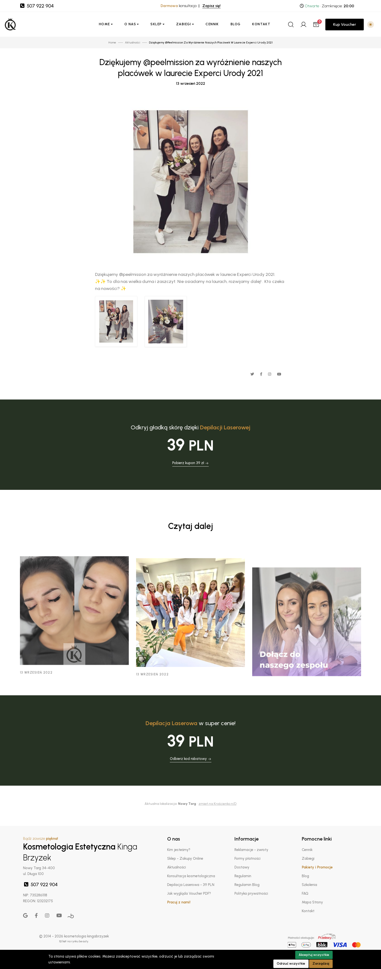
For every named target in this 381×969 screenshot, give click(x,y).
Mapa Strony (312, 902)
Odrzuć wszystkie (291, 963)
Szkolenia (309, 885)
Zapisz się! (211, 6)
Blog (236, 24)
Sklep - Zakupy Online (185, 858)
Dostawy (241, 867)
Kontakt (261, 24)
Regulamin (242, 876)
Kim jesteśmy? (178, 850)
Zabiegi (183, 24)
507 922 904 (36, 6)
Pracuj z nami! (178, 902)
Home (104, 24)
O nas (130, 24)
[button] (370, 24)
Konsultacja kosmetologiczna (191, 876)
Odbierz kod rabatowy (190, 758)
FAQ (305, 893)
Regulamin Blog (247, 885)
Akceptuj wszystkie (314, 955)
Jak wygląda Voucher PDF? (189, 893)
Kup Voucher (344, 24)
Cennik (212, 24)
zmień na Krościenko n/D (217, 804)
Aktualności (176, 867)
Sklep (156, 24)
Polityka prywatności (251, 893)
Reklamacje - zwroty (251, 850)
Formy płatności (247, 858)
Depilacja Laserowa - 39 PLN (190, 885)
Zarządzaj (320, 963)
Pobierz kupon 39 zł (190, 463)
